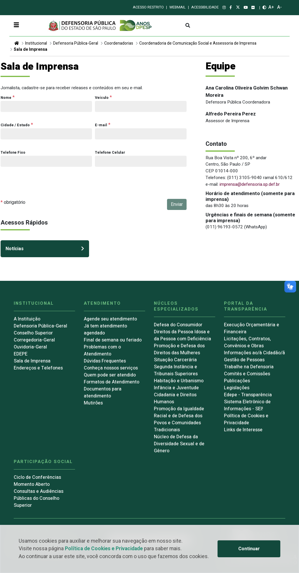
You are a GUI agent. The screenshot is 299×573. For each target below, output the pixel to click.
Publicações (237, 380)
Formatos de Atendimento (111, 382)
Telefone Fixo (13, 152)
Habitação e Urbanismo (179, 380)
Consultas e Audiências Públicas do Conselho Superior (38, 498)
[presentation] (45, 187)
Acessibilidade (205, 7)
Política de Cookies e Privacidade (104, 548)
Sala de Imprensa (30, 49)
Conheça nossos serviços (111, 368)
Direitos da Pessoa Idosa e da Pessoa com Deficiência (182, 335)
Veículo (102, 97)
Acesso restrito (148, 7)
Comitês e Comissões (247, 373)
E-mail (101, 125)
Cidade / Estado (15, 125)
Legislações (236, 387)
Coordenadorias (118, 43)
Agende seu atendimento (110, 319)
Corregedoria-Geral (34, 340)
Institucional (36, 43)
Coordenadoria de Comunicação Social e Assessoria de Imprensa (197, 43)
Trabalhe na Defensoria (249, 366)
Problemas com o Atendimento (102, 351)
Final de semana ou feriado (113, 340)
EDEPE (20, 354)
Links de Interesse (243, 429)
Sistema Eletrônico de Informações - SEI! (247, 405)
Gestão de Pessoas (244, 359)
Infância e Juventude (176, 387)
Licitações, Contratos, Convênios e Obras (247, 342)
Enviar (177, 204)
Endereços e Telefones (38, 368)
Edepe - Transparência (248, 394)
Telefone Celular (110, 152)
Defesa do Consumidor (178, 324)
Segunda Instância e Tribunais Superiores (176, 370)
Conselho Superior (33, 333)
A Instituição (27, 319)
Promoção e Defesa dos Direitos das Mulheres (179, 349)
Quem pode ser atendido (110, 375)
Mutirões (93, 402)
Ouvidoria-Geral (30, 347)
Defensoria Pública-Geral (75, 43)
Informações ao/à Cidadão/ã (254, 352)
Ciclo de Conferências (37, 477)
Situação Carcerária (175, 359)
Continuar (249, 548)
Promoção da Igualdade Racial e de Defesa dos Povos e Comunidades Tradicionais (179, 419)
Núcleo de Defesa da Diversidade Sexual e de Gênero (179, 443)
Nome (6, 97)
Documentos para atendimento (102, 392)
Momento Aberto (32, 484)
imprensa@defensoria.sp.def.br (250, 184)
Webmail (177, 7)
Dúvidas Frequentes (105, 361)
